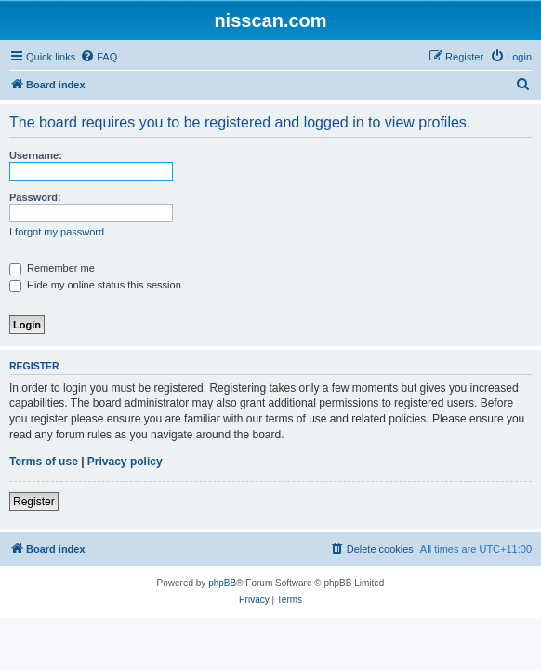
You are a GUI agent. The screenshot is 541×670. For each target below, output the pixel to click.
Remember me (52, 268)
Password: (35, 197)
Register (34, 501)
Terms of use (43, 461)
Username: (35, 155)
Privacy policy (125, 461)
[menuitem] (98, 57)
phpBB (222, 583)
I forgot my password (56, 231)
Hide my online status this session (95, 284)
